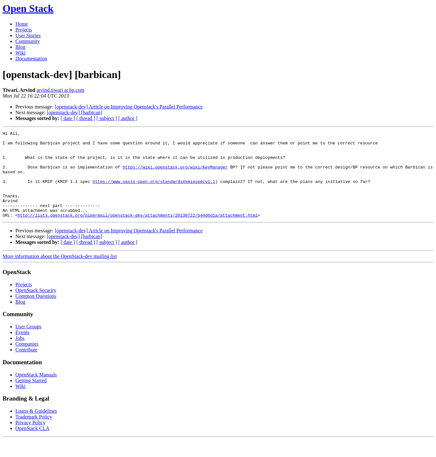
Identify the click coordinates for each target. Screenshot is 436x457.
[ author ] (128, 118)
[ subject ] (106, 118)
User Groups (28, 344)
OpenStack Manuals (36, 392)
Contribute (26, 367)
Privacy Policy (30, 440)
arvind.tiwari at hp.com (60, 90)
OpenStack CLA (32, 445)
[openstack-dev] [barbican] (74, 112)
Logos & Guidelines (36, 428)
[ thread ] (85, 118)
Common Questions (35, 313)
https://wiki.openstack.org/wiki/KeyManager (175, 174)
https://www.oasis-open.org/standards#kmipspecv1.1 (154, 192)
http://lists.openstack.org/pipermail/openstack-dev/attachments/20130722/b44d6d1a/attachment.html (138, 232)
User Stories (28, 35)
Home (21, 24)
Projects (23, 29)
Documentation (31, 58)
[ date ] (68, 118)
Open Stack (28, 8)
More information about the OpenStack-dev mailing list (60, 273)
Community (27, 41)
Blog (20, 47)
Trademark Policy (33, 434)
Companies (26, 361)
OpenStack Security (35, 307)
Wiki (20, 53)
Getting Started (30, 398)
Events (22, 349)
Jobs (19, 355)
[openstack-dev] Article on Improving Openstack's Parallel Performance (129, 106)
